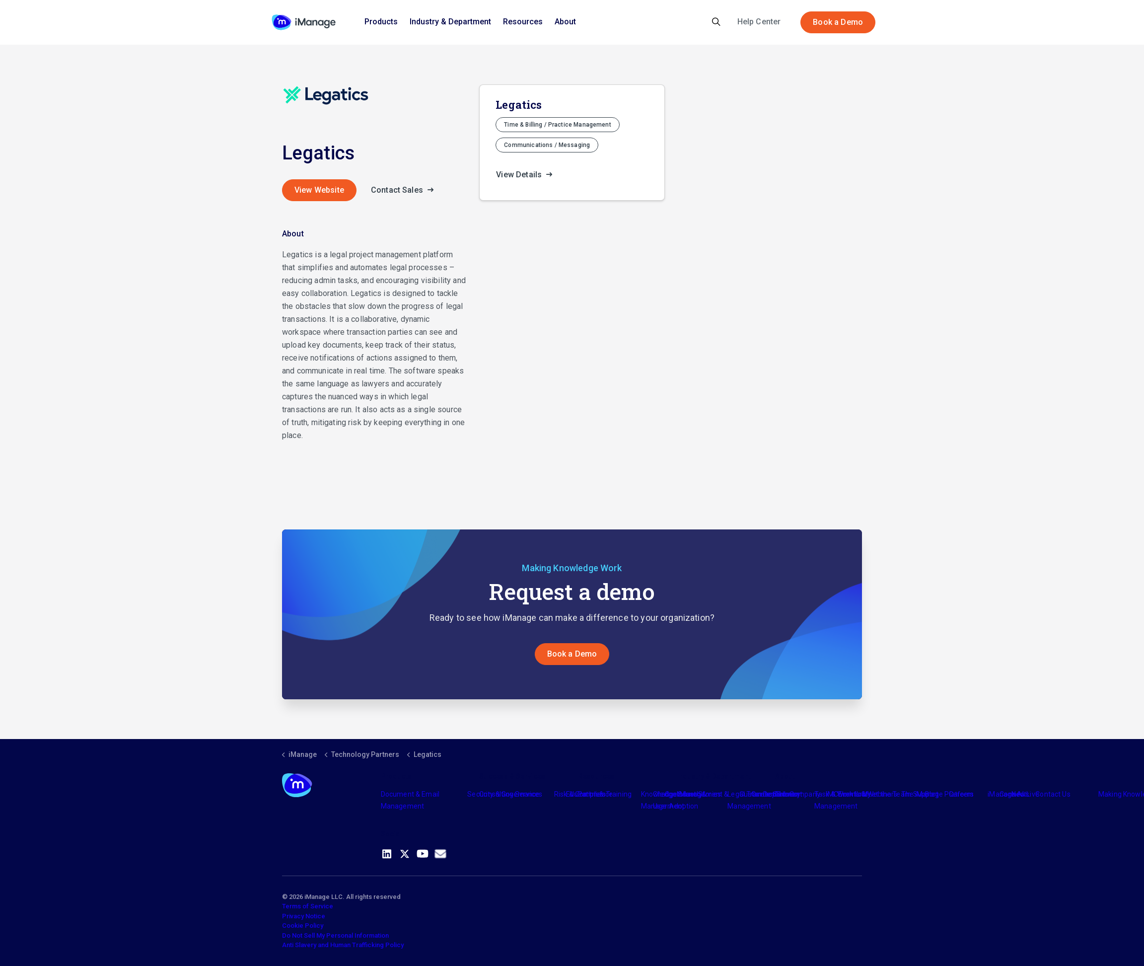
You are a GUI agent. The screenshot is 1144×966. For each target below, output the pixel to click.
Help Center (759, 21)
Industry (690, 794)
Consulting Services (510, 794)
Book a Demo (838, 22)
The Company (797, 794)
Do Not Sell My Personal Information (335, 935)
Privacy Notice (303, 916)
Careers (961, 794)
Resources (523, 21)
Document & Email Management (410, 800)
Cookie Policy (302, 925)
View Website (319, 190)
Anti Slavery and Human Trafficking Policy (343, 945)
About (565, 21)
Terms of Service (307, 906)
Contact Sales (405, 190)
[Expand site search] (716, 22)
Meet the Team (886, 794)
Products (381, 21)
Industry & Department (450, 21)
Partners (592, 794)
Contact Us (1053, 794)
